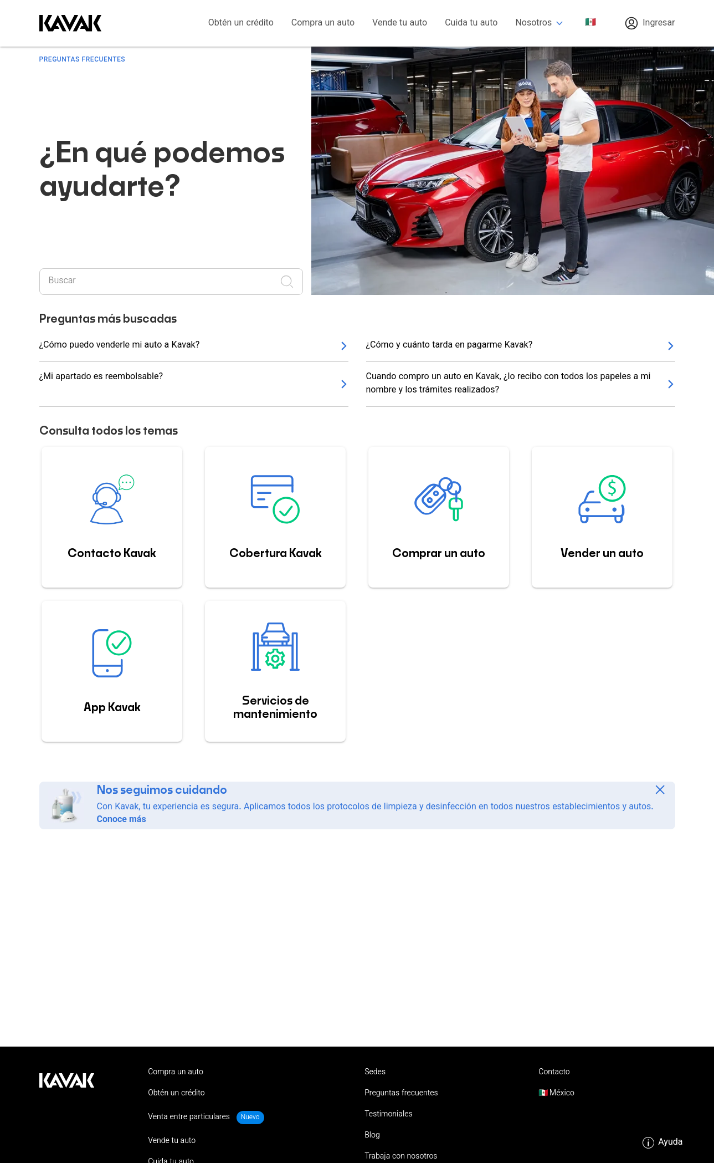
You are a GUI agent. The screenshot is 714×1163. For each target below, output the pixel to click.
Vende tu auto (399, 23)
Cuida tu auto (471, 23)
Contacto (553, 1073)
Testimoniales (388, 1115)
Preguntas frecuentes (401, 1094)
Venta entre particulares (190, 1117)
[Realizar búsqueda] (290, 281)
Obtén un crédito (241, 23)
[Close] (660, 789)
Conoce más (121, 820)
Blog (372, 1136)
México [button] (560, 1094)
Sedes (375, 1073)
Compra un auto (323, 23)
